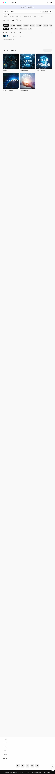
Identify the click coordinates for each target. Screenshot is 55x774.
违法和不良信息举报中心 (45, 772)
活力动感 (13, 25)
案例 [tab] (17, 20)
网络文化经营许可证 (36, 772)
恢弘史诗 (19, 25)
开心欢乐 (39, 25)
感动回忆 (46, 25)
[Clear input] (40, 11)
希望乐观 (32, 25)
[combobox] (13, 2)
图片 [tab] (8, 20)
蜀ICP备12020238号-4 (26, 772)
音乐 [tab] (13, 20)
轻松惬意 (26, 25)
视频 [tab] (4, 20)
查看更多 (48, 50)
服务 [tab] (21, 20)
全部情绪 (6, 25)
